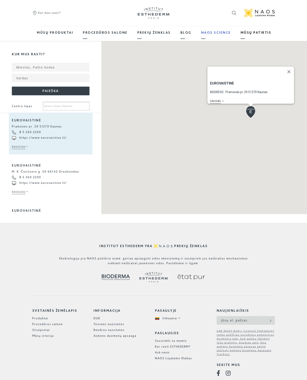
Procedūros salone (47, 324)
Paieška (50, 91)
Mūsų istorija (43, 335)
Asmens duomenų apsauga (115, 335)
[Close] (289, 72)
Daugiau (19, 146)
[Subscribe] (270, 320)
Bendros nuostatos (109, 330)
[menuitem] (55, 32)
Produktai (40, 318)
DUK (97, 318)
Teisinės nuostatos (109, 324)
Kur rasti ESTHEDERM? (173, 346)
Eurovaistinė (26, 120)
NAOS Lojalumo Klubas (173, 358)
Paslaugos (167, 333)
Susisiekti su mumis (171, 340)
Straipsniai (41, 330)
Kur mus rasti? (46, 12)
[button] (250, 112)
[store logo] (153, 13)
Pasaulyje (166, 310)
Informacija (107, 310)
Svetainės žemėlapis (54, 310)
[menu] (153, 32)
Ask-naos (162, 352)
